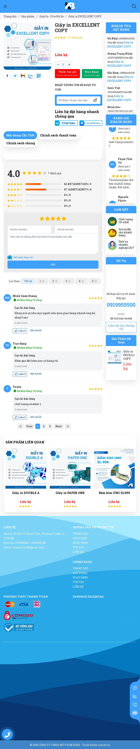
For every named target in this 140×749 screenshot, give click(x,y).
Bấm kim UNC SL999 (115, 493)
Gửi (53, 264)
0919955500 (121, 304)
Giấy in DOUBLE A (26, 493)
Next (58, 426)
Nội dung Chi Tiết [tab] (20, 135)
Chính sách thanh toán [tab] (58, 135)
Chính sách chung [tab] (20, 143)
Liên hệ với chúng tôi (121, 327)
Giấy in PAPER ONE (70, 493)
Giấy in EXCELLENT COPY (131, 355)
